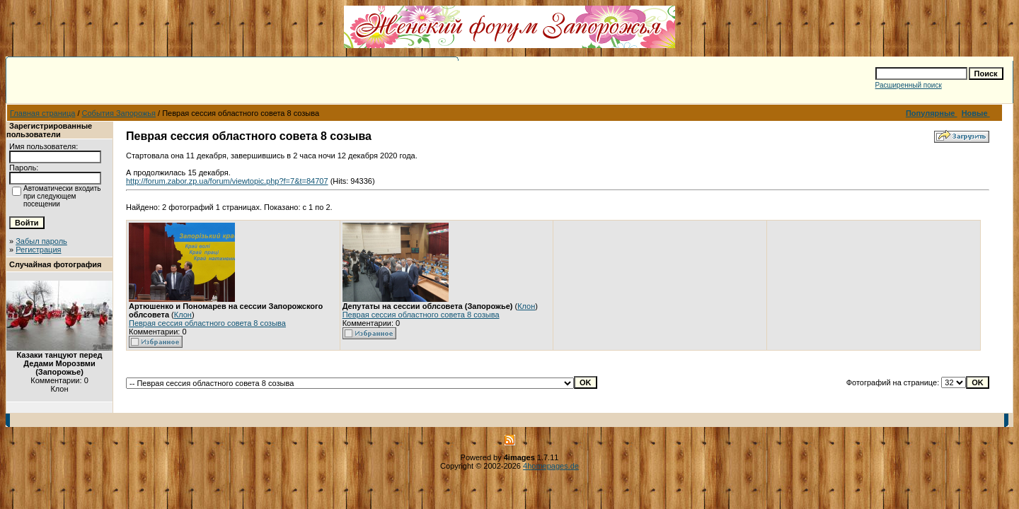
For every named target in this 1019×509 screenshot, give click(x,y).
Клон (183, 314)
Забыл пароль (41, 241)
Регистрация (38, 249)
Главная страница (42, 113)
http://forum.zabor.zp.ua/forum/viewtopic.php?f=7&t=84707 (227, 181)
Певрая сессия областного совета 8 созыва (207, 323)
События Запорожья (119, 113)
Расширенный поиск (908, 85)
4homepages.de (551, 466)
